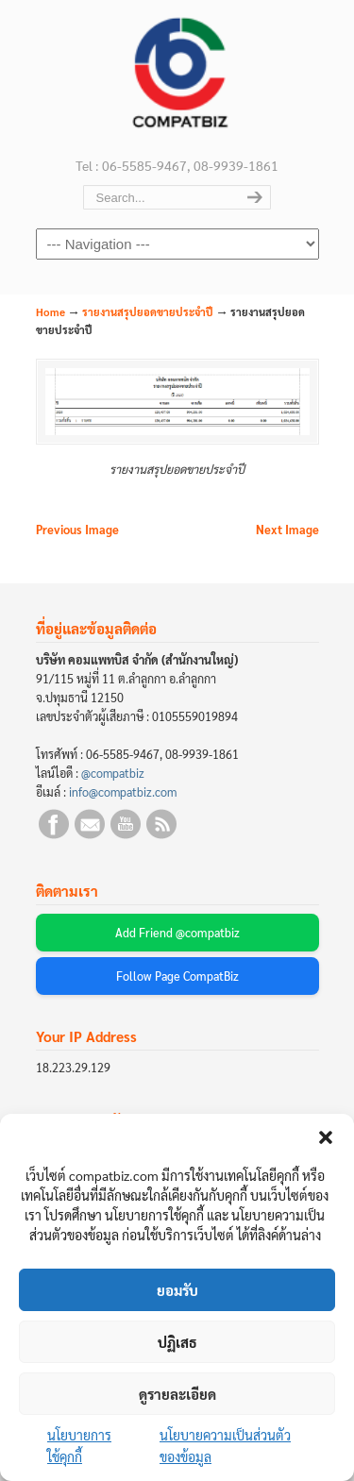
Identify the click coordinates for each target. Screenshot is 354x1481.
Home (50, 312)
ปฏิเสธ (177, 1342)
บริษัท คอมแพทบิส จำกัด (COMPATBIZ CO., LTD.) (177, 76)
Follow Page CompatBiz (177, 976)
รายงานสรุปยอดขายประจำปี (147, 312)
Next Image (287, 529)
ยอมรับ (177, 1290)
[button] (325, 1137)
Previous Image (77, 529)
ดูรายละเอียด (177, 1394)
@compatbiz (112, 773)
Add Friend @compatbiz (177, 932)
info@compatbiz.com (123, 791)
